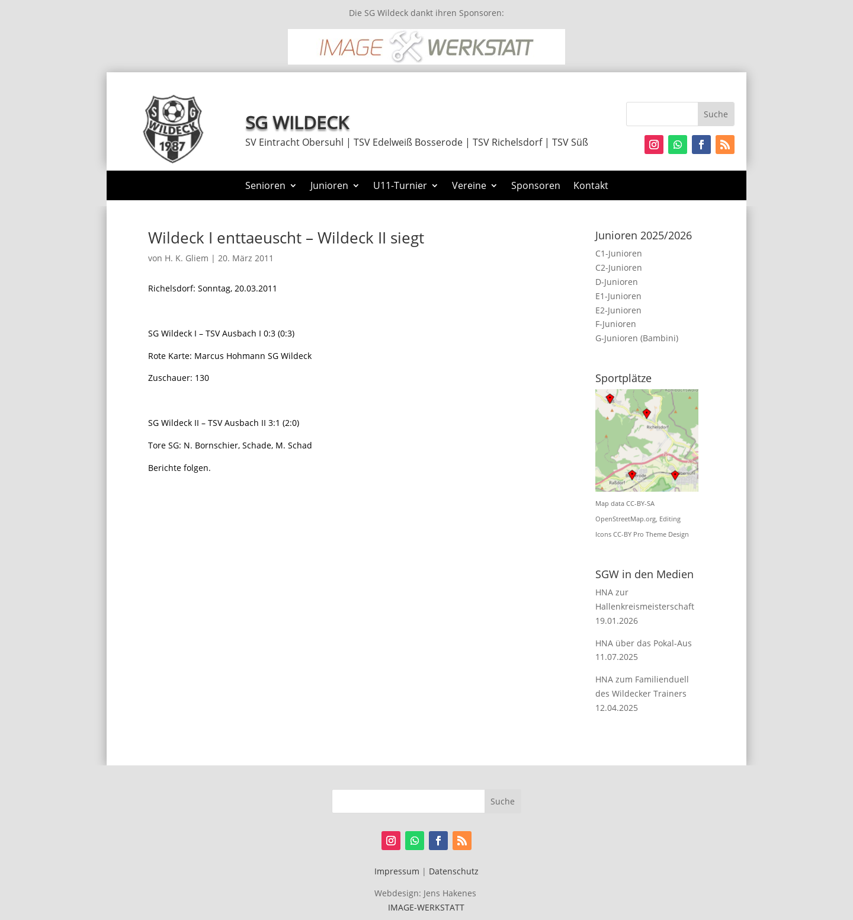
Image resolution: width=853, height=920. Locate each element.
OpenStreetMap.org (625, 519)
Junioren (329, 186)
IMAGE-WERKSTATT (426, 907)
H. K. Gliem (187, 258)
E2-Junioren (618, 310)
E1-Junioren (618, 296)
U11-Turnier (400, 186)
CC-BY (622, 534)
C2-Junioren (618, 267)
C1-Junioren (618, 253)
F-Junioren (615, 323)
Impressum (396, 871)
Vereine (469, 186)
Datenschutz (454, 871)
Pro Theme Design (661, 534)
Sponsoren (535, 186)
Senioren (265, 186)
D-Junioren (616, 281)
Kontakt (590, 186)
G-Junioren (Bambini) (636, 338)
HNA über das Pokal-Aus (643, 643)
